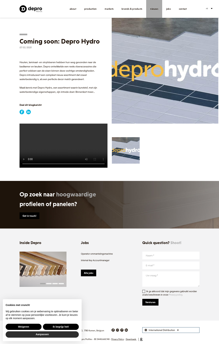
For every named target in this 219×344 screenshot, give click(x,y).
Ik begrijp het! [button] (61, 326)
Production (90, 8)
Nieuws (154, 8)
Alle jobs (88, 273)
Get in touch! (29, 215)
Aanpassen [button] (42, 334)
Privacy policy (175, 294)
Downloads (131, 339)
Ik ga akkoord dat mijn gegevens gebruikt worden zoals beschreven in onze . (169, 293)
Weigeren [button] (23, 326)
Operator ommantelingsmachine (97, 253)
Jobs (168, 8)
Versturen (150, 302)
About (73, 8)
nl (207, 8)
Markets (109, 8)
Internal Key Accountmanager (95, 260)
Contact (183, 8)
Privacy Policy (117, 339)
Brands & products (132, 8)
